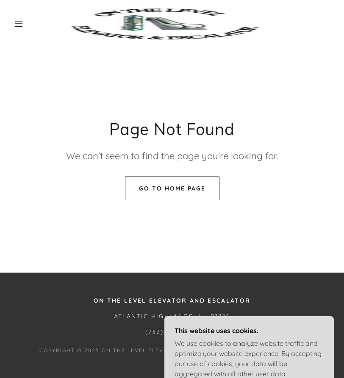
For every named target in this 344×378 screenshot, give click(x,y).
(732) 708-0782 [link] (172, 332)
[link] (164, 24)
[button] (18, 23)
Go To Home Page (172, 188)
